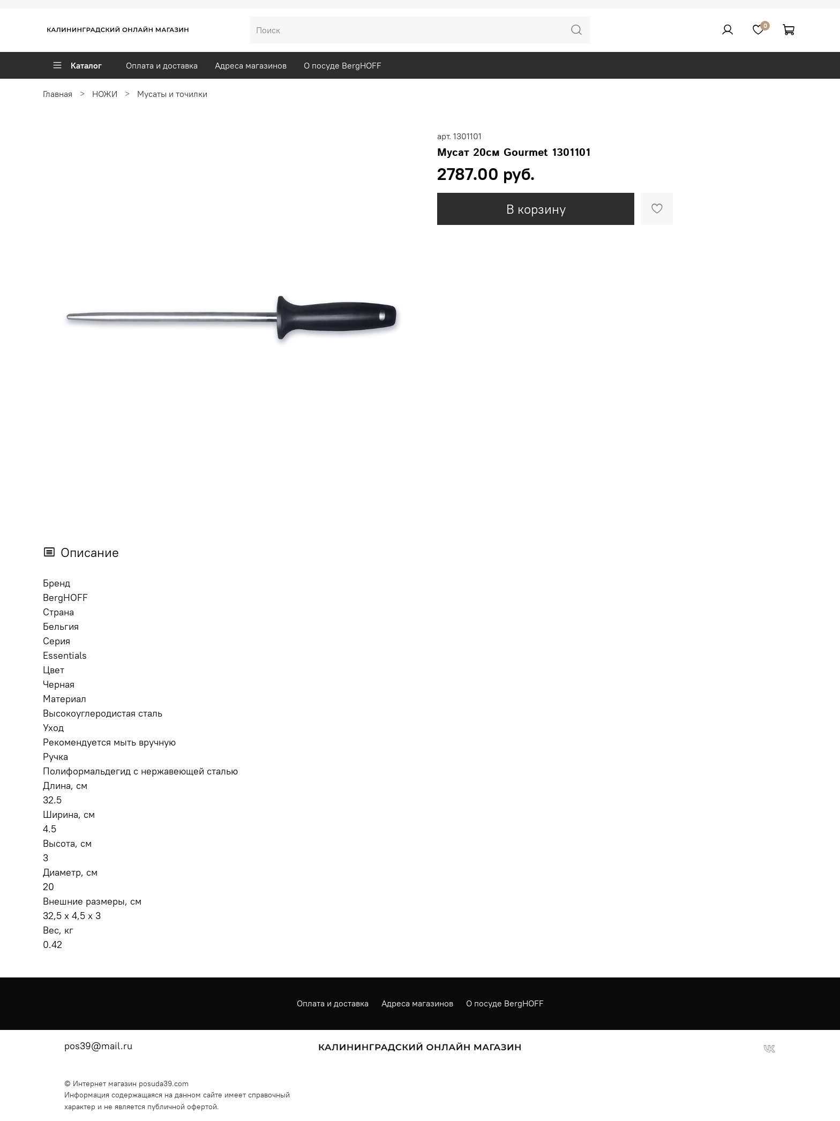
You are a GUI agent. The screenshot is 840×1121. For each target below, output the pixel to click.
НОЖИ (104, 93)
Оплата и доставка (162, 65)
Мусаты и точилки (172, 93)
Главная (57, 93)
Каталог (77, 65)
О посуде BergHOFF (342, 65)
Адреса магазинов (251, 65)
